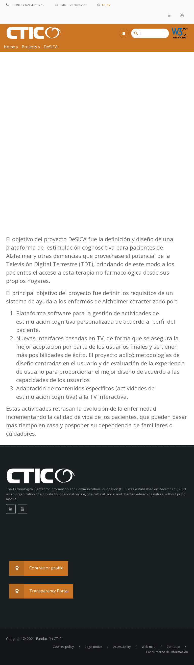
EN (108, 5)
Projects (29, 47)
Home (9, 47)
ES (103, 5)
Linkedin (170, 15)
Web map (149, 647)
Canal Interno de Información (167, 652)
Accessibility (122, 647)
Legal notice (93, 647)
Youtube (182, 15)
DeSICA (51, 47)
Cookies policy (63, 647)
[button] (38, 568)
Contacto (173, 647)
